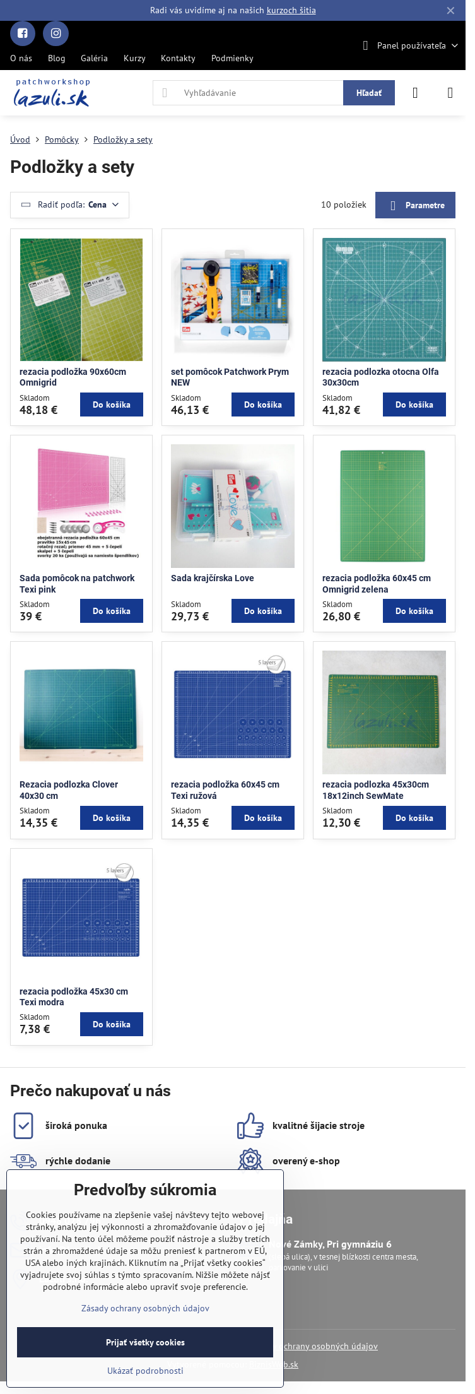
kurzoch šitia (291, 10)
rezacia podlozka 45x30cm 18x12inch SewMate (375, 790)
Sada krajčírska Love (212, 578)
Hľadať (369, 92)
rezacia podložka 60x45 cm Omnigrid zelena (376, 583)
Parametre (415, 206)
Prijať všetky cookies (145, 1342)
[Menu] (450, 92)
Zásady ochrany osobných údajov (314, 1346)
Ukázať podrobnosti (145, 1370)
